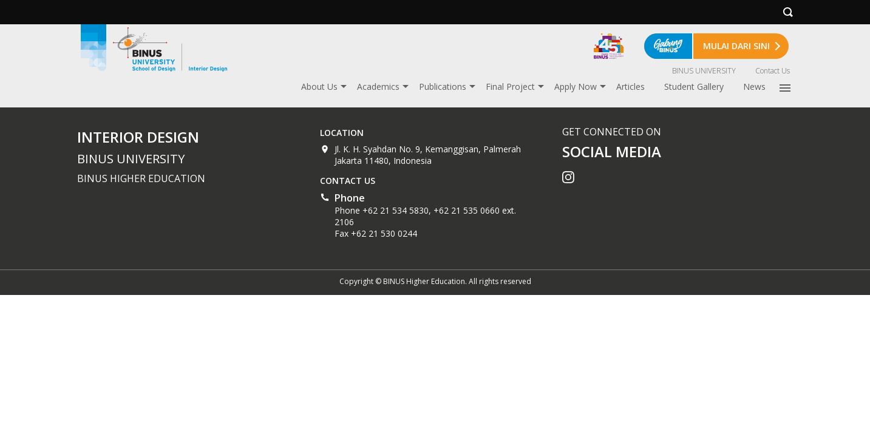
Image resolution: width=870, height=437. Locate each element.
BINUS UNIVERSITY (704, 71)
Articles (630, 86)
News (754, 86)
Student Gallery (694, 86)
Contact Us (772, 71)
